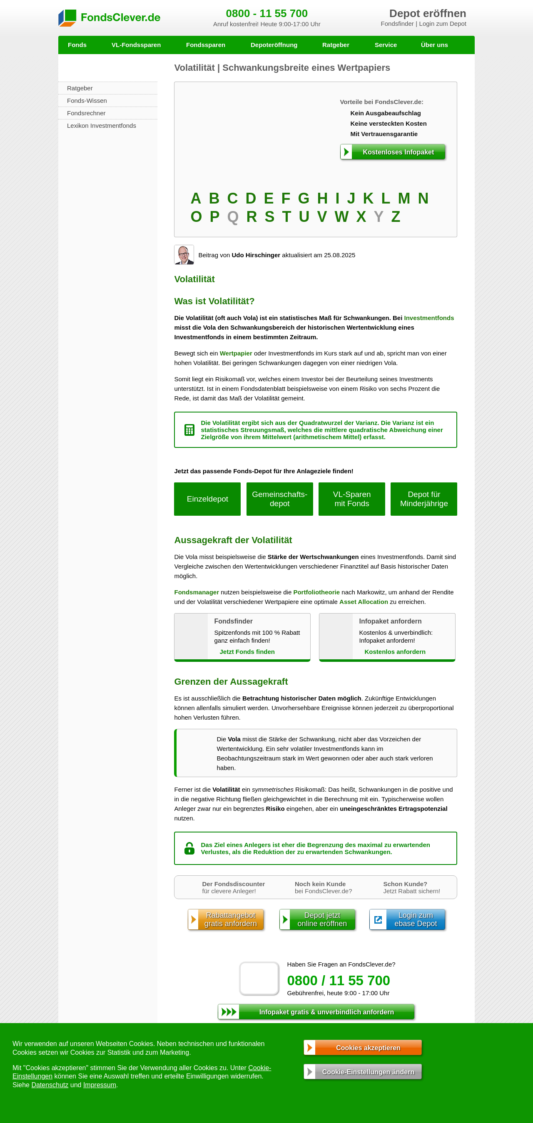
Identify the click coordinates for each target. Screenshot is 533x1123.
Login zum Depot (442, 23)
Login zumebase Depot (415, 919)
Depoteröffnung (274, 44)
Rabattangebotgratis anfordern (230, 919)
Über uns (434, 44)
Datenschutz (49, 1084)
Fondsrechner (86, 113)
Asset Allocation (363, 601)
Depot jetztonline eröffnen (322, 919)
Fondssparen (205, 44)
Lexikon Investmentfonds (101, 125)
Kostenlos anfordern (395, 651)
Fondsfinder (397, 23)
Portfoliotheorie (316, 592)
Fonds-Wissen (87, 100)
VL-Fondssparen (136, 44)
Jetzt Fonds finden (247, 651)
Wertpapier (236, 353)
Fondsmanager (196, 592)
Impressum (99, 1084)
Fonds (77, 44)
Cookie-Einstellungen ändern (368, 1072)
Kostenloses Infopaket (398, 152)
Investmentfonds (429, 317)
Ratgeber (335, 44)
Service (386, 44)
